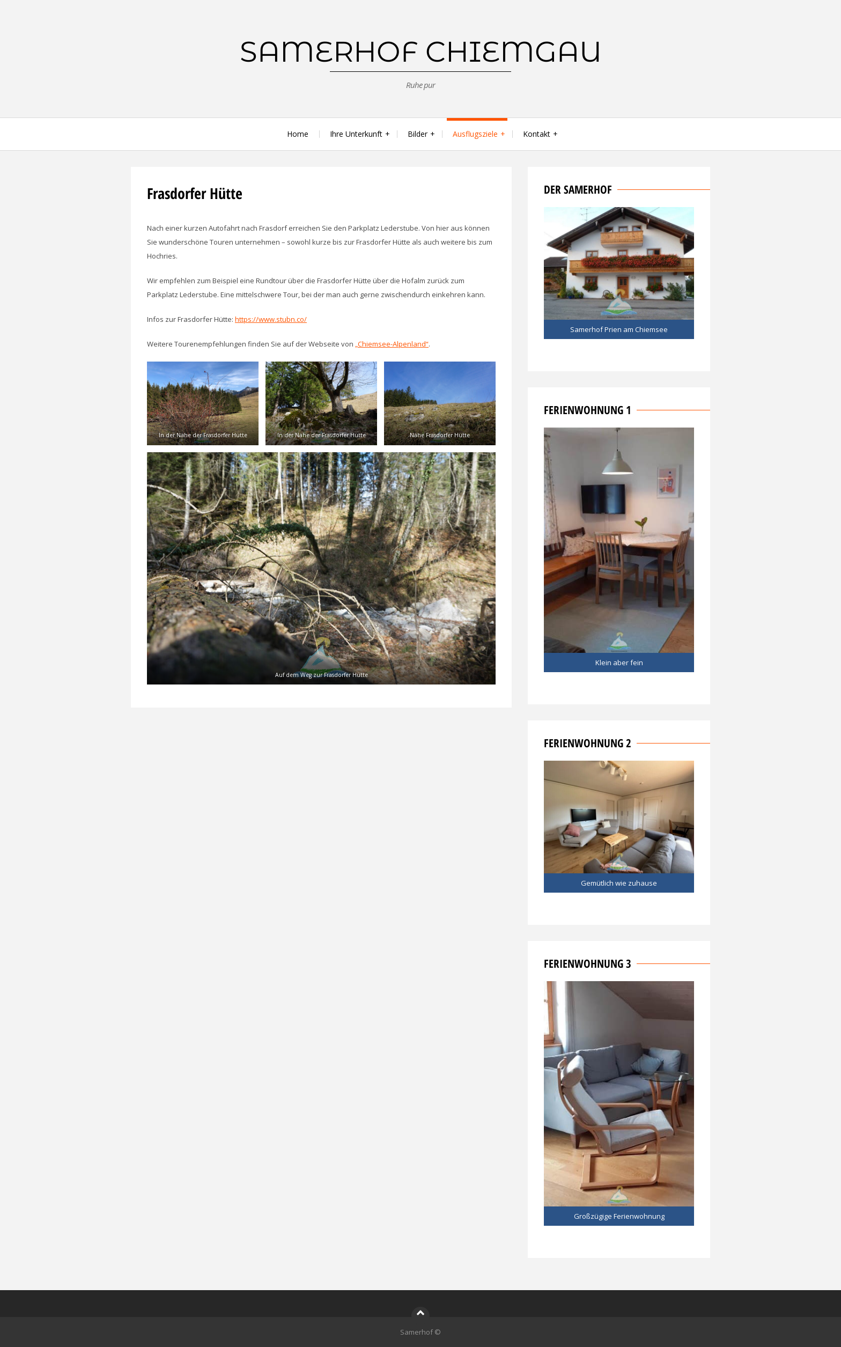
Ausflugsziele (475, 134)
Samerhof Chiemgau (421, 51)
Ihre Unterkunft (356, 134)
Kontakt (536, 134)
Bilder (417, 134)
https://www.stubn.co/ (271, 319)
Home (297, 134)
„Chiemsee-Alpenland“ (392, 344)
